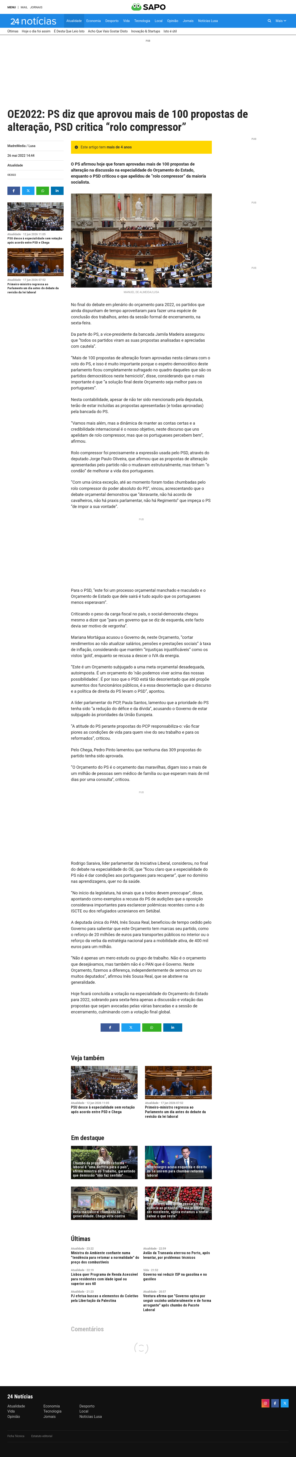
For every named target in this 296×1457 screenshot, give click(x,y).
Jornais (36, 7)
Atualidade (15, 165)
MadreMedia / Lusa (21, 146)
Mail (24, 7)
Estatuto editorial (41, 1436)
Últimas (80, 1239)
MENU (11, 7)
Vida (146, 1270)
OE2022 (11, 174)
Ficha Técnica (15, 1436)
